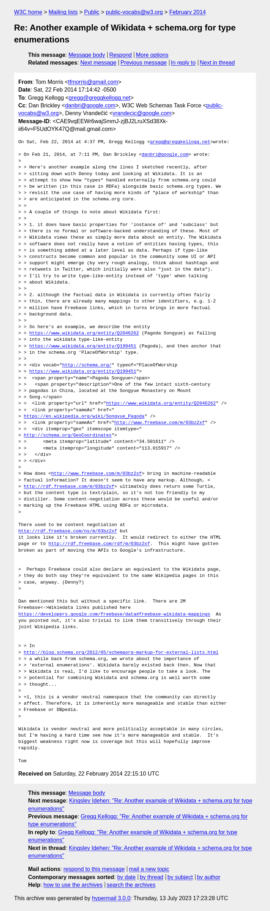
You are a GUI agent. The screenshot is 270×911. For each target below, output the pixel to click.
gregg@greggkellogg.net (99, 98)
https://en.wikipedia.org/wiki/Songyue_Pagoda (84, 416)
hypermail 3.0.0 (111, 898)
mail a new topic (149, 869)
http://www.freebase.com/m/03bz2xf (159, 423)
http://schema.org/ (86, 365)
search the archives (131, 885)
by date (126, 877)
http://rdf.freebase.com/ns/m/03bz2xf (67, 531)
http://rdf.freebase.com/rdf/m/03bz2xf (99, 544)
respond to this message (93, 869)
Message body (87, 55)
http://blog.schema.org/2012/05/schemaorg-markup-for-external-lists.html (121, 653)
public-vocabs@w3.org (134, 12)
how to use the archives (73, 885)
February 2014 (187, 12)
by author (208, 877)
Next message (98, 63)
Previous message (144, 63)
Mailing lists (63, 12)
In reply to (183, 63)
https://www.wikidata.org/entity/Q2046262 (84, 333)
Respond (120, 55)
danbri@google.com (90, 105)
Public (91, 12)
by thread (151, 877)
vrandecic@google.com (141, 113)
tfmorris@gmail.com (93, 82)
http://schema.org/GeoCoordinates (68, 435)
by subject (180, 877)
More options (152, 55)
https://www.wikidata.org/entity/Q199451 (82, 346)
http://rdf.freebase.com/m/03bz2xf (69, 487)
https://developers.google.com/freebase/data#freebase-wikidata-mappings (114, 614)
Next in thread (217, 63)
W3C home (28, 12)
